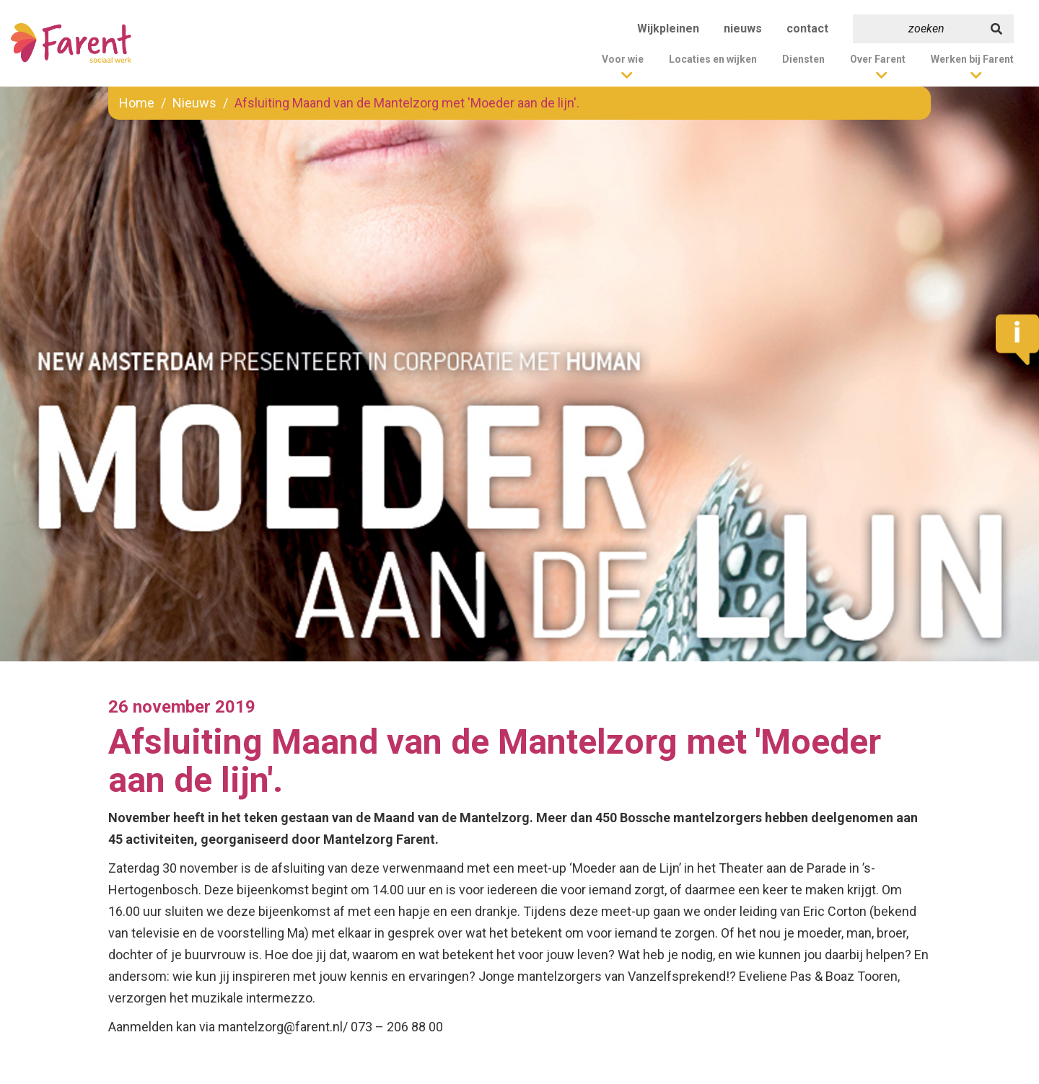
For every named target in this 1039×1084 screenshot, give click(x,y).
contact (807, 28)
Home (136, 102)
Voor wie (623, 59)
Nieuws (194, 102)
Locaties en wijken (713, 59)
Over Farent (878, 59)
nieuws (743, 28)
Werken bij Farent (972, 59)
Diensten (803, 59)
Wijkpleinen (668, 28)
